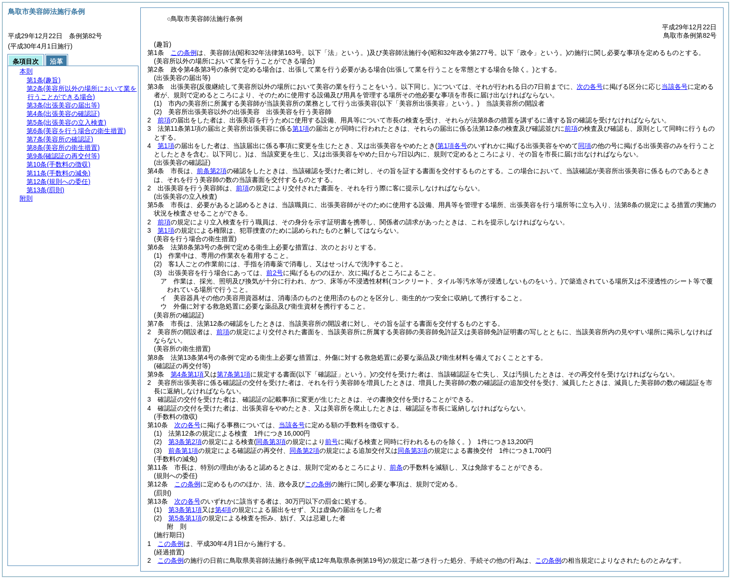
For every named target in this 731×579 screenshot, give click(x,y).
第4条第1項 (187, 374)
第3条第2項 (185, 441)
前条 (396, 467)
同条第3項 (413, 450)
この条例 (184, 52)
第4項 (223, 509)
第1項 (300, 128)
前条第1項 (183, 450)
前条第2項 (212, 171)
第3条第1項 (185, 509)
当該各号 (675, 86)
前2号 (274, 272)
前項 (164, 120)
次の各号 (590, 86)
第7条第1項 (233, 374)
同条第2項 (304, 450)
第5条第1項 (185, 518)
